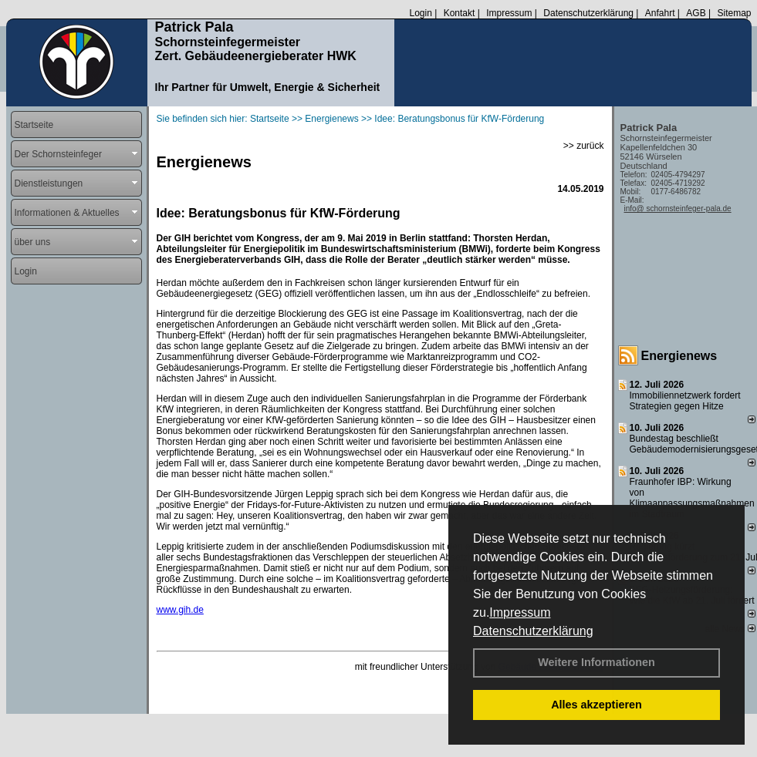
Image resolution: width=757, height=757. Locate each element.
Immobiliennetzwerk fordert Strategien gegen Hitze (685, 401)
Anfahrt (660, 13)
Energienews (679, 355)
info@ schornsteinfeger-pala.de (678, 208)
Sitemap (734, 13)
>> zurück (583, 145)
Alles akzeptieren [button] (596, 704)
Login (420, 13)
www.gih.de (180, 609)
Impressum (519, 612)
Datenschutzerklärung (533, 631)
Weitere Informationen (596, 662)
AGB (695, 13)
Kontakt (459, 13)
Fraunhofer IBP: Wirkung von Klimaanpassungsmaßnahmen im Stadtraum (692, 498)
